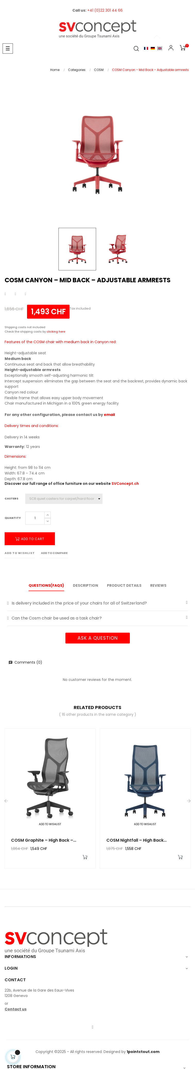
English (159, 48)
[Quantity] (35, 518)
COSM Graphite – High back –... (43, 840)
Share (5, 294)
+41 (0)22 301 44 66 (105, 10)
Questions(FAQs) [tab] (46, 585)
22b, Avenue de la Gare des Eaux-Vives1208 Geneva (39, 993)
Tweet (15, 294)
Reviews (158, 585)
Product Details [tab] (124, 585)
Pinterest (25, 294)
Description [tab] (85, 585)
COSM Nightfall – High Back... (136, 840)
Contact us (16, 1009)
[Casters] (64, 499)
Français (146, 48)
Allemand (153, 48)
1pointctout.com (143, 1051)
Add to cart (29, 539)
